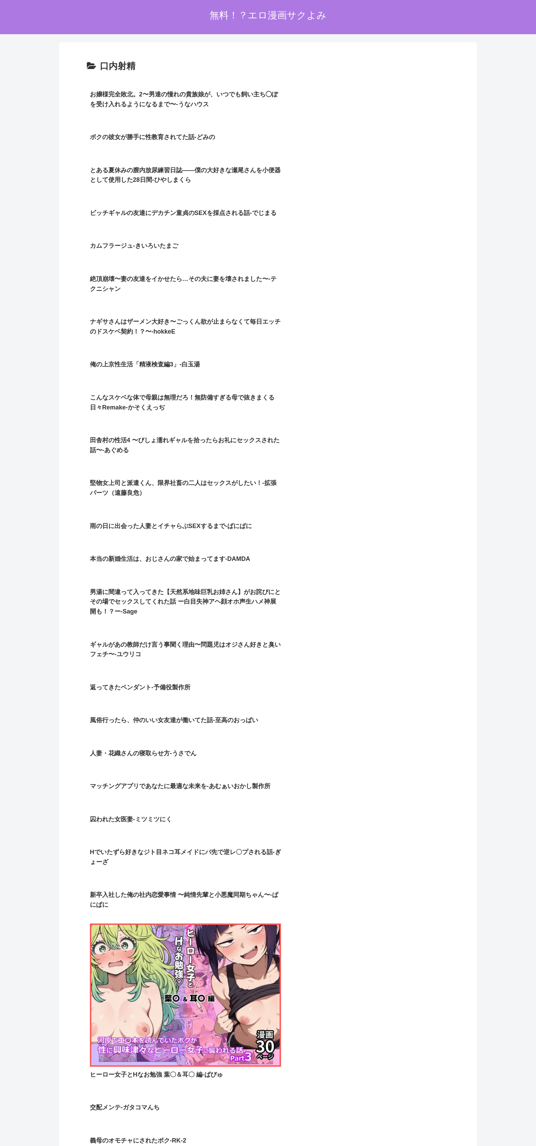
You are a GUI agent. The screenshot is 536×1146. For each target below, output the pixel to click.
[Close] (38, 1138)
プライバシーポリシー (254, 1100)
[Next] (24, 1132)
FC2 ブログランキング (231, 1066)
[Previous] (8, 1132)
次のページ (268, 974)
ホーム (215, 1100)
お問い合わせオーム (306, 1100)
